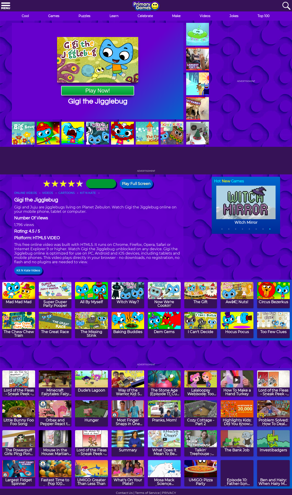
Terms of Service (147, 493)
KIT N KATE (88, 193)
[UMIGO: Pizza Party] (200, 473)
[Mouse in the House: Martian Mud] (55, 443)
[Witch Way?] (128, 295)
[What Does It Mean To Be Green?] (164, 443)
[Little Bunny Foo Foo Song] (18, 413)
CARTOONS (66, 193)
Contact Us (124, 493)
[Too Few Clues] (273, 325)
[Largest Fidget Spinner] (18, 473)
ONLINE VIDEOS (25, 193)
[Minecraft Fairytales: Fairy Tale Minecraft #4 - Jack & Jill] (55, 383)
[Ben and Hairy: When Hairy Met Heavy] (273, 473)
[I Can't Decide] (200, 325)
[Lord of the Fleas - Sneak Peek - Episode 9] (91, 443)
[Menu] (5, 6)
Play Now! (97, 90)
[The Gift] (200, 295)
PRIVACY (169, 493)
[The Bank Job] (237, 443)
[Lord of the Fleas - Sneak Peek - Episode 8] (273, 383)
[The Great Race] (55, 325)
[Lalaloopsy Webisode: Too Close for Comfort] (200, 383)
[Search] (286, 6)
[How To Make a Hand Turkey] (237, 383)
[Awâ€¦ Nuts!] (237, 295)
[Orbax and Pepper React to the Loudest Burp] (55, 413)
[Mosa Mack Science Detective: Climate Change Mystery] (164, 473)
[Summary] (128, 443)
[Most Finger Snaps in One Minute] (128, 413)
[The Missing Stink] (91, 325)
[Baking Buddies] (128, 325)
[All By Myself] (91, 295)
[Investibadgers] (273, 443)
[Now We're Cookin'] (164, 295)
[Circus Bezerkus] (273, 295)
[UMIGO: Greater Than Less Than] (91, 473)
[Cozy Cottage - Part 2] (200, 413)
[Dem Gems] (164, 325)
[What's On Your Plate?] (128, 473)
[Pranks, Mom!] (164, 413)
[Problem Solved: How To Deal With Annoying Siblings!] (273, 413)
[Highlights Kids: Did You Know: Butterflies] (237, 413)
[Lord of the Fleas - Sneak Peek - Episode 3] (18, 383)
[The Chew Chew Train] (18, 325)
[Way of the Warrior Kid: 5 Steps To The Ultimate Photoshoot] (128, 383)
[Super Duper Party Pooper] (55, 295)
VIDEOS (47, 193)
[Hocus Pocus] (237, 325)
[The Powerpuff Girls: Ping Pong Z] (18, 443)
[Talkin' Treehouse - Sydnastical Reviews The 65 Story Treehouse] (200, 443)
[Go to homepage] (146, 6)
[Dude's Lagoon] (91, 383)
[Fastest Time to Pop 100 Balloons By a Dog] (55, 473)
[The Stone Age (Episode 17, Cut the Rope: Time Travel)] (164, 383)
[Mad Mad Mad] (18, 295)
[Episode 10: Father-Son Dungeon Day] (237, 473)
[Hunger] (91, 413)
